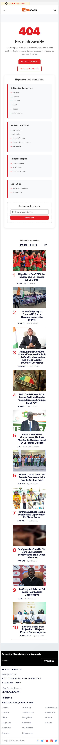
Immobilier (16, 134)
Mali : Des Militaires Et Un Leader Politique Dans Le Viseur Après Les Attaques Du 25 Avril (31, 398)
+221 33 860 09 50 (11, 683)
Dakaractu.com (27, 733)
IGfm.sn (4, 718)
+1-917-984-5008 (10, 692)
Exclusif (21, 446)
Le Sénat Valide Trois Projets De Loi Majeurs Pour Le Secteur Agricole (33, 629)
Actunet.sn (5, 733)
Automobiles (17, 130)
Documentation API (20, 188)
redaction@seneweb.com (20, 702)
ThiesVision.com (28, 713)
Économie (16, 101)
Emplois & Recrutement (22, 142)
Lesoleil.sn (5, 713)
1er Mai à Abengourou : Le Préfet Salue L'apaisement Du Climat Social (31, 515)
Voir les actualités (29, 69)
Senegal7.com (27, 718)
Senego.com (26, 707)
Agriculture (25, 635)
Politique (16, 92)
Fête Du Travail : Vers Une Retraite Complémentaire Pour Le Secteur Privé (32, 477)
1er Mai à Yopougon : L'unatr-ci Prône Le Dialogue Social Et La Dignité (32, 315)
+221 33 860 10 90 (31, 678)
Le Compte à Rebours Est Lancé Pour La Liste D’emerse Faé (32, 592)
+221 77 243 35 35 (11, 678)
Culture (15, 109)
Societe (21, 323)
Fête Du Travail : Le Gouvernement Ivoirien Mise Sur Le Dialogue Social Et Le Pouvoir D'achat (32, 438)
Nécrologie (17, 146)
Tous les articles (19, 171)
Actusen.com (6, 728)
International (17, 113)
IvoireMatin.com (50, 713)
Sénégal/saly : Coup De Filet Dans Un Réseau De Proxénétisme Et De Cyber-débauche (32, 553)
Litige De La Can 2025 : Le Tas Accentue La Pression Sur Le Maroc (31, 277)
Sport (15, 105)
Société (16, 97)
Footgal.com (6, 723)
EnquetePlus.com (51, 707)
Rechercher (29, 217)
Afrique (21, 406)
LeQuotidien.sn (27, 728)
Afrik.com (48, 723)
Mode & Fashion (19, 138)
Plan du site (17, 192)
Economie (22, 366)
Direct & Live (18, 167)
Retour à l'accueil (29, 62)
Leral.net (5, 707)
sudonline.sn (26, 723)
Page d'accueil (18, 163)
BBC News (48, 718)
